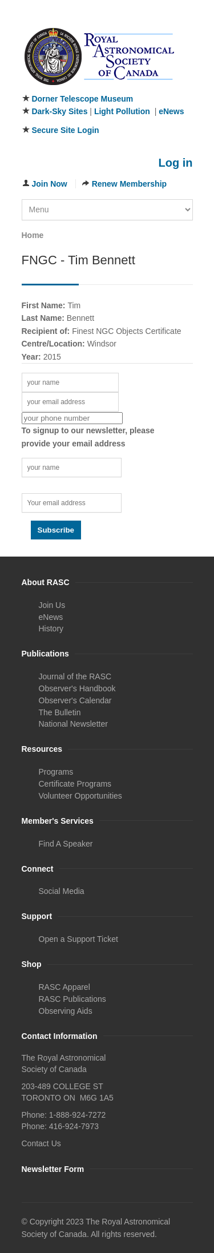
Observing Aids (65, 1011)
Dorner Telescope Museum (82, 98)
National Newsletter (73, 723)
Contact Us (41, 1143)
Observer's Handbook (77, 688)
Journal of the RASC (75, 676)
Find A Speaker (66, 843)
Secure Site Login (65, 130)
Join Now (49, 183)
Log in (176, 162)
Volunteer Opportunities (80, 795)
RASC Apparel (64, 987)
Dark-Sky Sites (59, 111)
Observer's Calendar (75, 700)
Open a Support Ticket (78, 939)
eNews (171, 111)
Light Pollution (122, 111)
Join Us (52, 605)
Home (33, 235)
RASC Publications (72, 999)
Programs (56, 771)
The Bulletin (60, 712)
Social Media (61, 891)
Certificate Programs (75, 783)
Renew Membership (129, 183)
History (51, 628)
